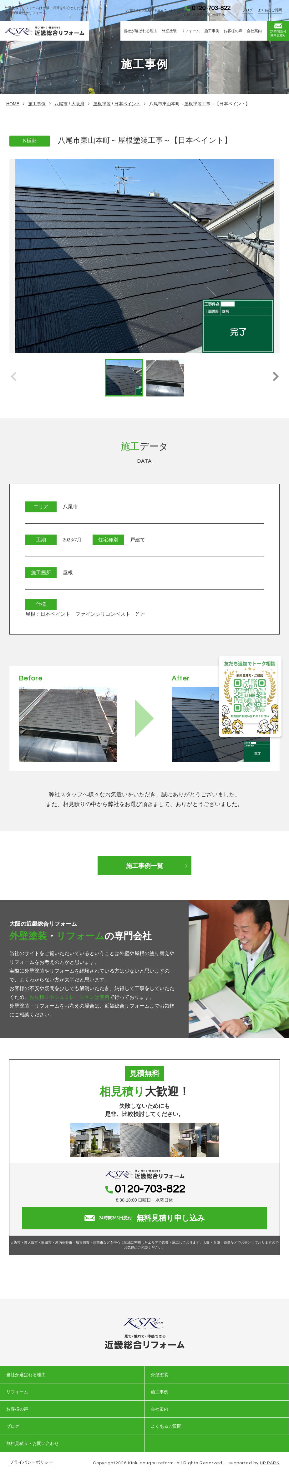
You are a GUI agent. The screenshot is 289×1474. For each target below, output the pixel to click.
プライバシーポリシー (31, 1462)
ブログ (247, 10)
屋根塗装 (102, 103)
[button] (275, 378)
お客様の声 (233, 31)
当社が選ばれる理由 (140, 31)
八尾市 (61, 103)
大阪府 (77, 103)
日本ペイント (127, 103)
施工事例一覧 (144, 865)
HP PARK (270, 1463)
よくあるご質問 (270, 10)
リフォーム (190, 31)
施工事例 (211, 31)
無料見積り (278, 30)
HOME (12, 103)
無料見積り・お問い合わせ (32, 1443)
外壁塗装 (169, 31)
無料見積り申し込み (144, 1218)
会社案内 (254, 31)
